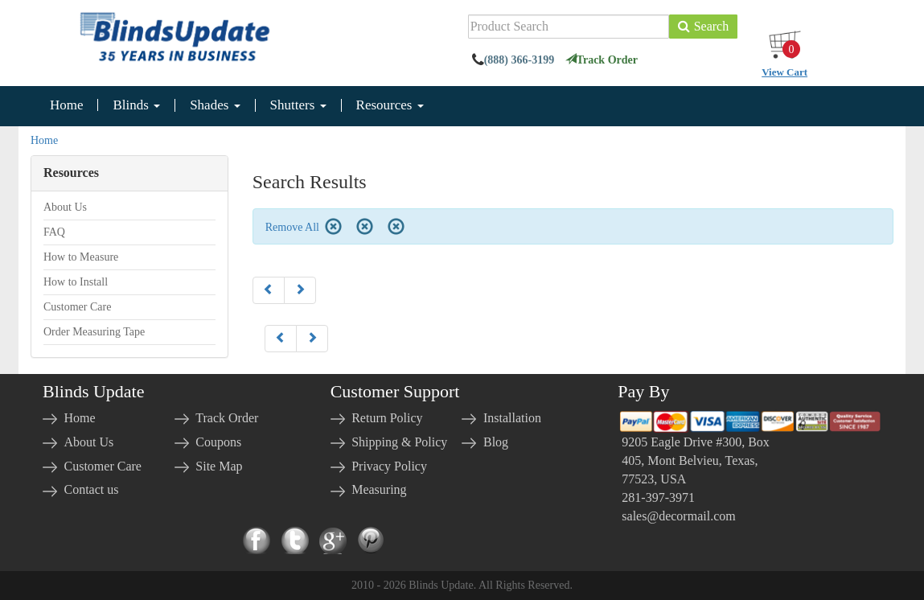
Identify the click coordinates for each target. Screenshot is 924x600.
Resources (390, 105)
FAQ (54, 232)
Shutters (298, 105)
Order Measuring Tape (94, 332)
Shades (215, 105)
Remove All (303, 227)
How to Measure (80, 257)
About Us (65, 207)
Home (67, 105)
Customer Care (77, 307)
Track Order (601, 60)
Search (703, 26)
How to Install (75, 282)
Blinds (136, 105)
